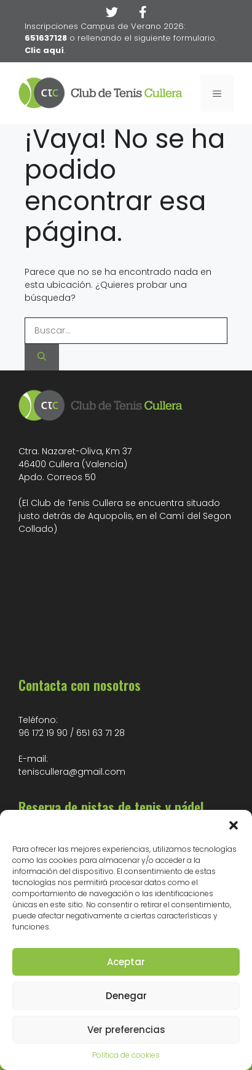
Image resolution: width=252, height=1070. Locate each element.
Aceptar (126, 961)
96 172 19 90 (43, 733)
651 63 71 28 (100, 733)
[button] (233, 825)
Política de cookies (126, 1055)
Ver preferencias (126, 1029)
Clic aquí (44, 50)
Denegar (126, 995)
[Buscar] (42, 357)
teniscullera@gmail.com (71, 772)
